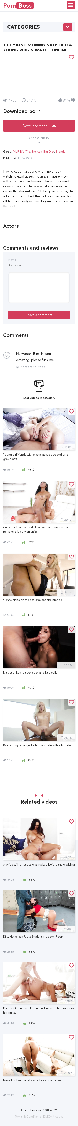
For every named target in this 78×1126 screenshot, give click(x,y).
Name (12, 260)
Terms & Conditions (28, 1116)
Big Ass (37, 151)
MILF (16, 151)
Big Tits (25, 151)
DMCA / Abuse (53, 1116)
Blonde (61, 151)
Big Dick (48, 151)
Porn (18, 5)
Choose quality (39, 140)
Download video (39, 126)
